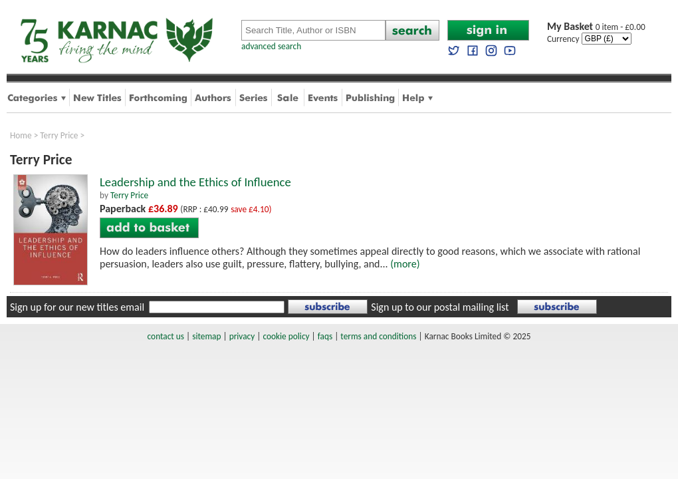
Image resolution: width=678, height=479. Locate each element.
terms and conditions (378, 336)
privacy (242, 336)
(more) (404, 263)
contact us (166, 336)
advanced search (271, 46)
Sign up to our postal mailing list (439, 307)
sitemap (206, 336)
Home (21, 135)
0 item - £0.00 (596, 27)
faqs (325, 336)
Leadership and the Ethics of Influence (195, 182)
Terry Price (59, 135)
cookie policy (286, 336)
